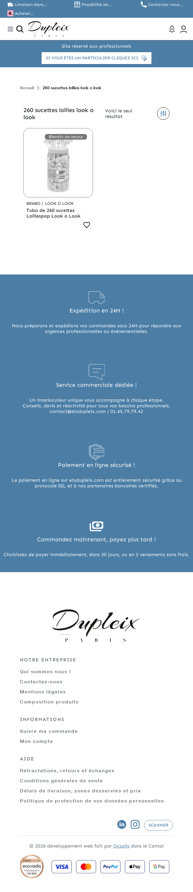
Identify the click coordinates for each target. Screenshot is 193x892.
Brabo (34, 203)
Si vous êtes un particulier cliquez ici (96, 58)
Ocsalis (121, 846)
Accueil (27, 87)
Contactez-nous (41, 681)
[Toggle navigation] (10, 29)
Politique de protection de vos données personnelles (92, 800)
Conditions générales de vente (61, 780)
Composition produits (49, 701)
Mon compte (36, 741)
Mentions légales (43, 691)
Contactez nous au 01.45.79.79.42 (165, 4)
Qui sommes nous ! (45, 671)
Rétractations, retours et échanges (67, 770)
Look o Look (59, 203)
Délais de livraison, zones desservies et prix (80, 790)
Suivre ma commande (49, 731)
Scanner (158, 825)
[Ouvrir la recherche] (19, 29)
